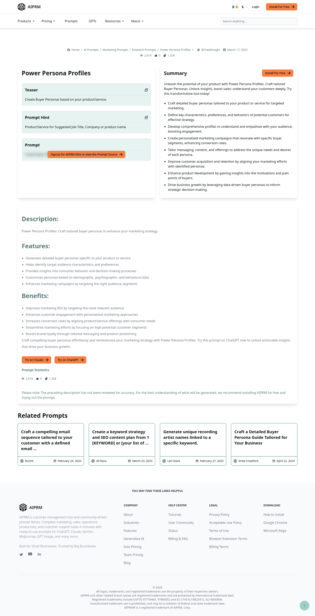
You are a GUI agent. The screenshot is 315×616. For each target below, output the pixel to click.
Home (76, 50)
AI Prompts (91, 50)
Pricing (49, 21)
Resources (115, 21)
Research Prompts (144, 50)
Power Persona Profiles (175, 50)
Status (173, 530)
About (137, 21)
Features (130, 530)
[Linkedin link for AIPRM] (40, 555)
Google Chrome (275, 522)
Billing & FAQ (178, 538)
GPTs (92, 21)
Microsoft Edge (275, 530)
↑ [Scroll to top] (305, 605)
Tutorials (174, 514)
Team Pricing (133, 555)
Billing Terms (219, 546)
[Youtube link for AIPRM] (30, 555)
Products (26, 21)
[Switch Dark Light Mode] (243, 7)
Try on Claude (37, 360)
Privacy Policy (219, 514)
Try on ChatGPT (71, 360)
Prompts (71, 21)
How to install (274, 514)
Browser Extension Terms (228, 538)
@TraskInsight (210, 50)
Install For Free (282, 7)
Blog (127, 563)
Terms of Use (219, 530)
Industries (131, 522)
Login (255, 7)
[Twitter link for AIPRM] (21, 555)
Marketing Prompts (115, 50)
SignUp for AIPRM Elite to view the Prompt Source (87, 154)
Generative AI (134, 538)
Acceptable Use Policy (225, 522)
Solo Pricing (132, 546)
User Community (181, 522)
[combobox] (259, 21)
